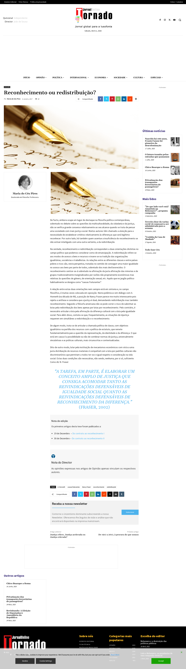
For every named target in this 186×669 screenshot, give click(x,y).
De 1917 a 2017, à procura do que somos (118, 534)
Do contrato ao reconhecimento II (88, 438)
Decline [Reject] (25, 661)
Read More (115, 655)
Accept (161, 661)
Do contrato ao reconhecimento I (88, 433)
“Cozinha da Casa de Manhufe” (155, 238)
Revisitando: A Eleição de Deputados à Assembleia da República (18, 614)
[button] (180, 20)
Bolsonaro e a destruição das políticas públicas (154, 642)
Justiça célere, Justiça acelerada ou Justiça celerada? (67, 535)
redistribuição (111, 487)
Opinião (7, 87)
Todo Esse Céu (152, 250)
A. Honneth (61, 487)
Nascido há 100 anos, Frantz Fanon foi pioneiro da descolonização (156, 142)
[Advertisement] (93, 55)
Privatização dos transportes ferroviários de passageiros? (19, 599)
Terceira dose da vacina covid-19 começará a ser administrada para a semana (157, 225)
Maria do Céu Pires (13, 99)
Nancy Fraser (86, 487)
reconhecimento (98, 487)
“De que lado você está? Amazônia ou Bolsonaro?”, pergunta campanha (157, 209)
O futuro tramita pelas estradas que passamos (157, 155)
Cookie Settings (46, 661)
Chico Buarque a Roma (18, 583)
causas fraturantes (74, 487)
